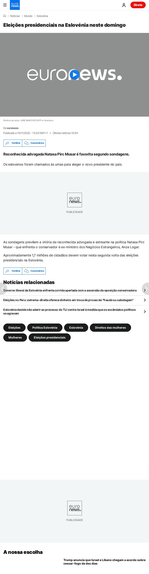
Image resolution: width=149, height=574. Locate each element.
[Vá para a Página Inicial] (15, 5)
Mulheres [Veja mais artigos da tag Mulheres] (15, 337)
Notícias (15, 16)
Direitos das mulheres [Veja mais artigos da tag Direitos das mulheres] (110, 327)
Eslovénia (42, 16)
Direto (138, 5)
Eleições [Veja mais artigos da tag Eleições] (14, 327)
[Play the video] (74, 75)
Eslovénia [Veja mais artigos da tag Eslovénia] (76, 327)
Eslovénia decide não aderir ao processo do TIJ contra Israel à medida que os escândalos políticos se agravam (69, 311)
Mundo (28, 16)
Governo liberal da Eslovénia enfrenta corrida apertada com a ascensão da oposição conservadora (70, 290)
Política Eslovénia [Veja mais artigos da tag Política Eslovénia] (44, 327)
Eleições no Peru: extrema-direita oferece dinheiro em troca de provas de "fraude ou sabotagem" (68, 300)
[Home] (4, 15)
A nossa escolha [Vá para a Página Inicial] (23, 552)
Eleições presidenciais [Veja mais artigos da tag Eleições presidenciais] (50, 337)
